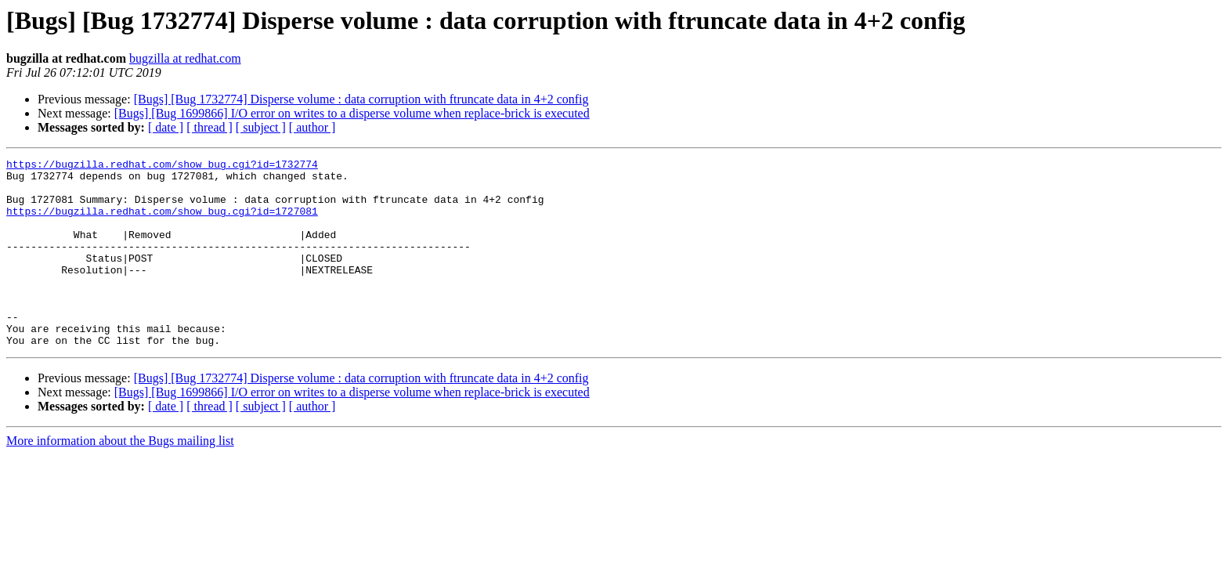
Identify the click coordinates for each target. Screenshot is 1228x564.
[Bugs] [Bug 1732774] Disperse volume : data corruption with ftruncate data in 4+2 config (361, 99)
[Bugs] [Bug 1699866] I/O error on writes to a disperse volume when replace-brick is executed (352, 113)
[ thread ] (209, 127)
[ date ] (165, 127)
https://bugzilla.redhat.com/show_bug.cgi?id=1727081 (162, 222)
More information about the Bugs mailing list (120, 478)
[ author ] (312, 127)
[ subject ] (261, 127)
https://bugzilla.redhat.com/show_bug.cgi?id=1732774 (162, 166)
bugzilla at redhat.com (185, 58)
